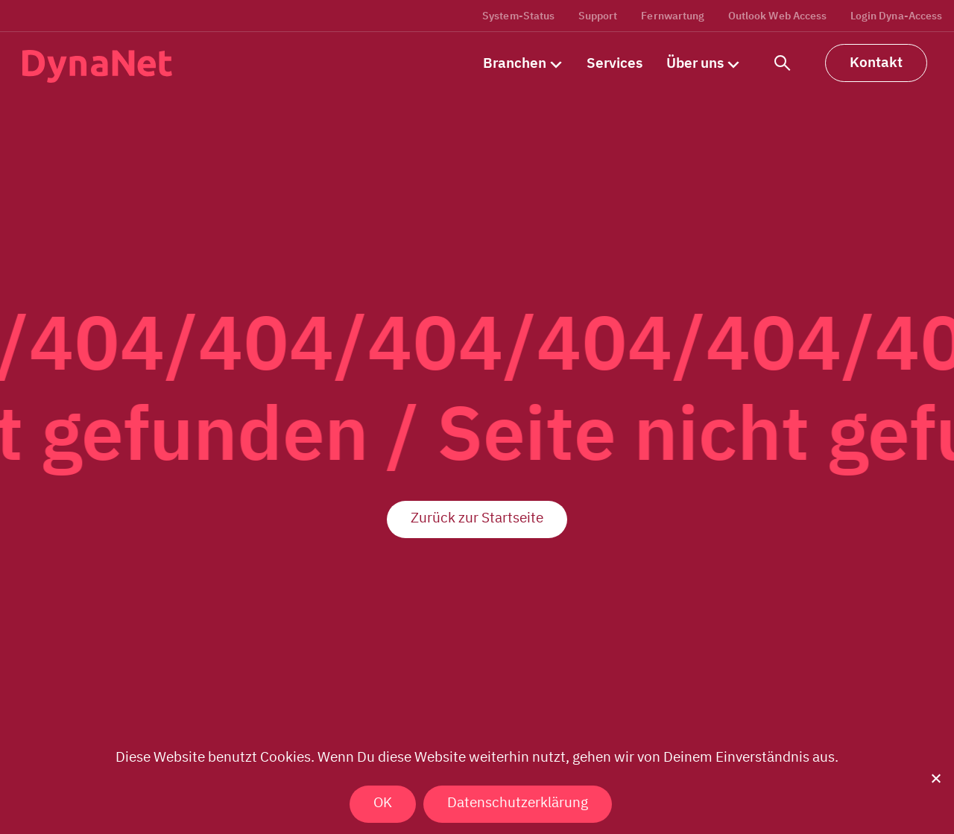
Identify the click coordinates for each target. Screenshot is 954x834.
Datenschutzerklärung (517, 802)
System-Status (518, 15)
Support (597, 15)
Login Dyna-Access (896, 15)
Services (614, 63)
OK (382, 802)
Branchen (514, 63)
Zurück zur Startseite (477, 517)
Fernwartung (672, 15)
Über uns (695, 63)
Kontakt (876, 62)
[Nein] (935, 778)
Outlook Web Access (777, 15)
